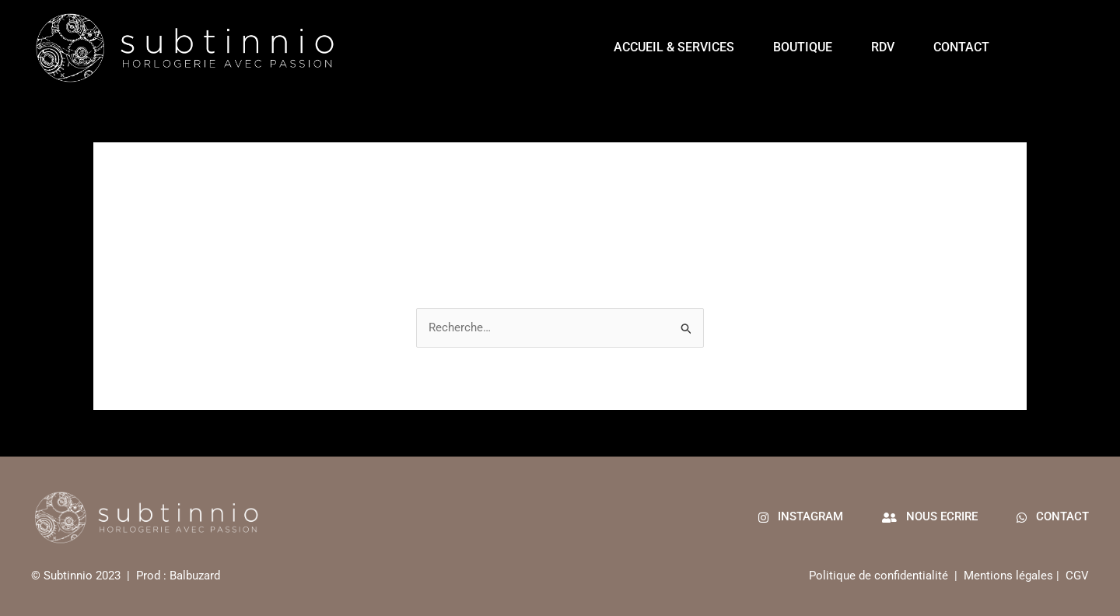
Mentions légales (1008, 576)
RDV (882, 47)
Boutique (802, 47)
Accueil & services (674, 47)
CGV (1077, 576)
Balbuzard (195, 576)
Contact (961, 47)
